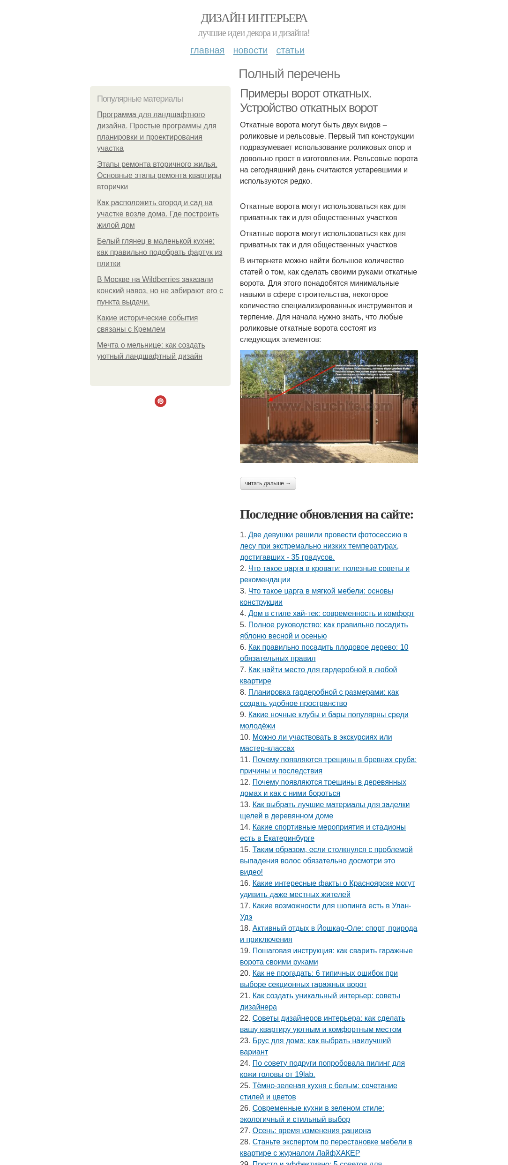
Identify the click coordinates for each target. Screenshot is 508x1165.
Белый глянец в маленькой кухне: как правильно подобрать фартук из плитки (159, 252)
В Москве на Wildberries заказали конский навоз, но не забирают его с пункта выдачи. (160, 290)
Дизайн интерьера (254, 18)
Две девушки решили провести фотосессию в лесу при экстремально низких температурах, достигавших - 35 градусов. (323, 546)
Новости (250, 50)
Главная (207, 50)
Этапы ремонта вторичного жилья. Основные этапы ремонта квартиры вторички (159, 175)
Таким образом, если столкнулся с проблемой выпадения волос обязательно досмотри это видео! (326, 861)
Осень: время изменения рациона (312, 1131)
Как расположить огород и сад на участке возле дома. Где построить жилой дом (158, 214)
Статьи (290, 50)
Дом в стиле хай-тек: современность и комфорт (331, 613)
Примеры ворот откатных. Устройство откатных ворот (308, 100)
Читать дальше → (268, 483)
